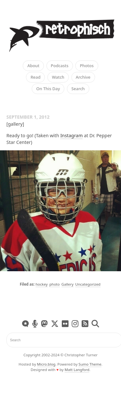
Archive (83, 77)
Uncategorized (88, 284)
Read (35, 77)
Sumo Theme (89, 364)
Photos (86, 65)
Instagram (71, 135)
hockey (42, 284)
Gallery (67, 284)
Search (78, 88)
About (33, 65)
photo (54, 284)
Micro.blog (46, 364)
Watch (58, 77)
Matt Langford (77, 369)
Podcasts (60, 65)
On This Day (48, 88)
